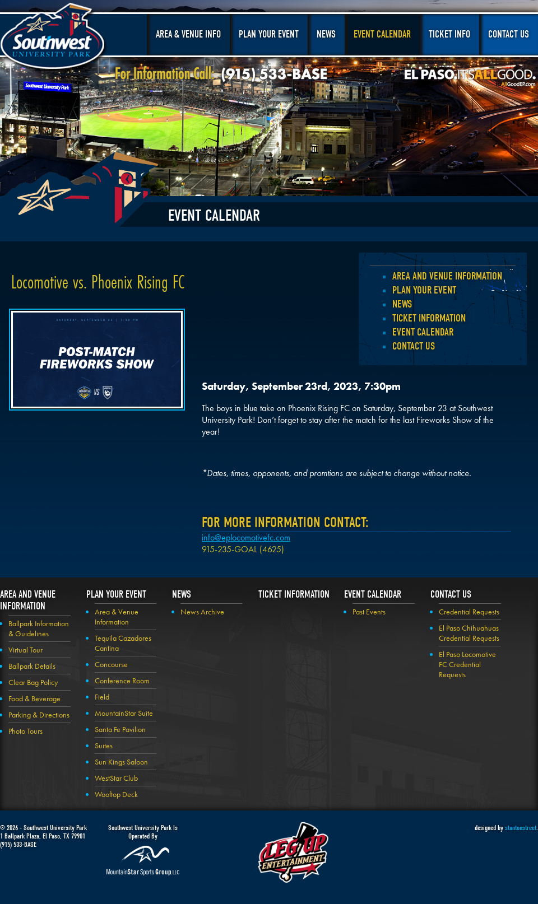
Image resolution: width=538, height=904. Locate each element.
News (326, 34)
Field (102, 697)
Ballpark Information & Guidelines (38, 628)
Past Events (369, 612)
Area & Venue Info (188, 34)
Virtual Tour (25, 650)
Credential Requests (469, 612)
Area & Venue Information (116, 617)
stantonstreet (520, 827)
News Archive (202, 612)
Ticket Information (429, 318)
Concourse (111, 664)
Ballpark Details (31, 666)
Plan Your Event (269, 34)
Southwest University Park (54, 38)
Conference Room (122, 680)
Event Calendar (382, 34)
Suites (104, 745)
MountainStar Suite (124, 713)
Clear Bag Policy (33, 682)
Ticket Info (449, 34)
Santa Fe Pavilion (120, 729)
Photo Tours (25, 731)
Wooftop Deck (116, 794)
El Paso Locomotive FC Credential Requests (467, 664)
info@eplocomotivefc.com (246, 537)
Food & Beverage (34, 698)
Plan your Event (424, 290)
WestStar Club (116, 778)
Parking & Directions (38, 715)
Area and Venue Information (447, 276)
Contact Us (508, 34)
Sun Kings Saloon (121, 762)
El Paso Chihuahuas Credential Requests (469, 633)
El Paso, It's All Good (470, 77)
